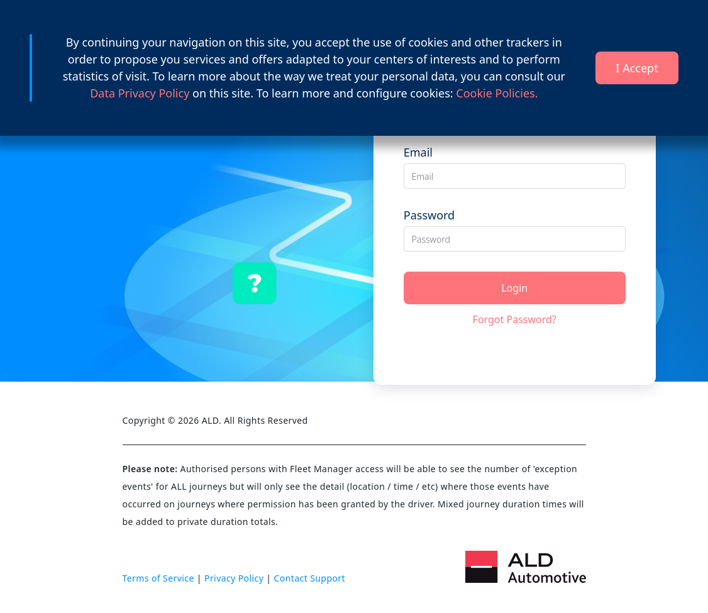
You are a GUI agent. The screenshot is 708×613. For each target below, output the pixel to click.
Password (429, 215)
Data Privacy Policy (141, 93)
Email (418, 152)
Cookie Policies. (497, 93)
